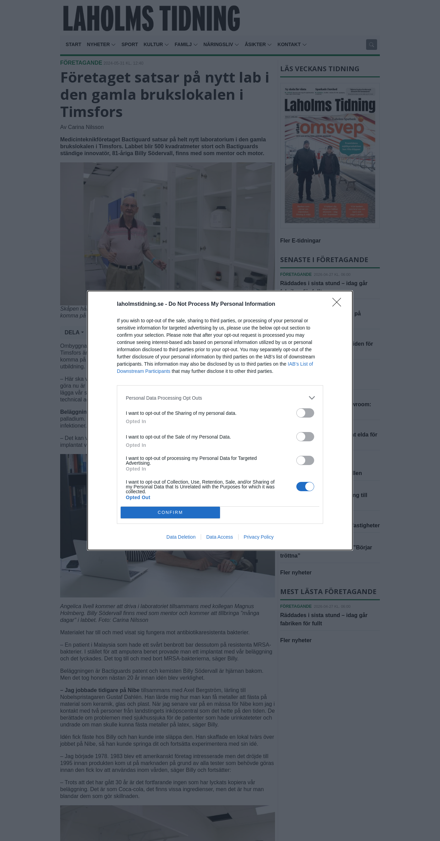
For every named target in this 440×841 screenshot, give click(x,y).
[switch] (305, 413)
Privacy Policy (259, 537)
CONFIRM (170, 512)
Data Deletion (181, 537)
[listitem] (220, 397)
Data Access (219, 537)
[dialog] (220, 420)
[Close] (338, 304)
